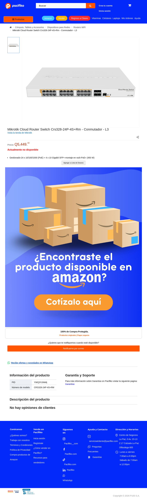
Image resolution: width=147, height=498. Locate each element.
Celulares (106, 18)
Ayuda (137, 18)
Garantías (69, 384)
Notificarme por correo (73, 348)
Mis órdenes (127, 18)
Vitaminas (96, 18)
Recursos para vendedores (40, 460)
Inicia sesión (39, 438)
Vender (61, 18)
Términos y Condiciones (21, 445)
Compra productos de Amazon (20, 457)
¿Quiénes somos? (18, 435)
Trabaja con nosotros (20, 440)
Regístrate (38, 443)
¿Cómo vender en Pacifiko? (41, 450)
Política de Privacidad (20, 450)
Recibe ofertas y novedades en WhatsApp (32, 363)
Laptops (116, 18)
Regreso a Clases (79, 18)
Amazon (48, 18)
